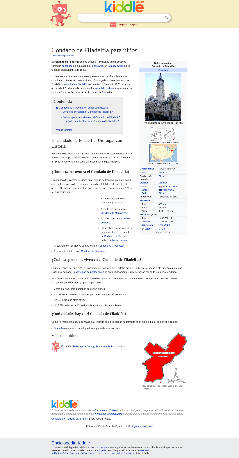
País (144, 186)
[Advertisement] (119, 36)
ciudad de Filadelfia (76, 84)
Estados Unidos (170, 186)
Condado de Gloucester (111, 245)
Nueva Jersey (119, 240)
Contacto (127, 453)
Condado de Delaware (93, 251)
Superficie (145, 200)
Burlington (109, 236)
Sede (144, 193)
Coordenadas (147, 169)
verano (148, 229)
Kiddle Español (59, 453)
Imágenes (123, 25)
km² (164, 204)
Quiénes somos (88, 453)
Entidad (144, 182)
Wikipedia (101, 450)
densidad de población (88, 272)
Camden (122, 236)
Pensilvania (168, 190)
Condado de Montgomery (114, 213)
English (133, 25)
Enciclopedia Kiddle (71, 443)
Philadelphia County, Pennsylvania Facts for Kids (99, 346)
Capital (143, 172)
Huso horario (146, 225)
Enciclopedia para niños (63, 55)
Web (113, 25)
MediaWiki (145, 450)
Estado (145, 190)
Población (145, 214)
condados (67, 66)
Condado (163, 70)
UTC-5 (167, 225)
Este (161, 225)
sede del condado (104, 88)
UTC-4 (162, 229)
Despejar (160, 17)
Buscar (166, 17)
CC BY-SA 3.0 (100, 447)
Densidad (146, 221)
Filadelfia (163, 172)
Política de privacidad (109, 453)
